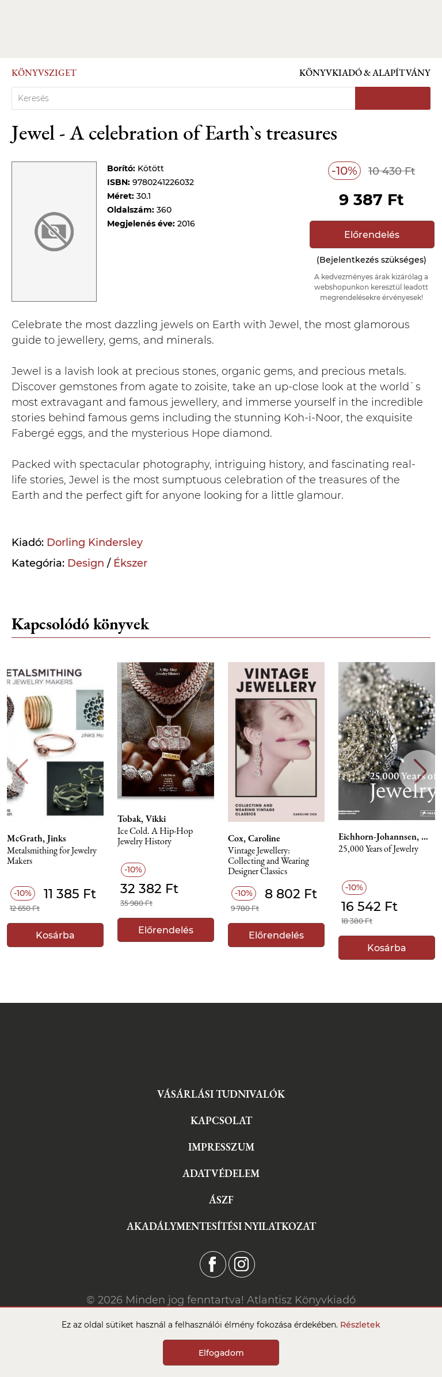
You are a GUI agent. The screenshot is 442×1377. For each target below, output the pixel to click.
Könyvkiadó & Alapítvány (364, 73)
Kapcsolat (221, 1120)
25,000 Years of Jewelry (378, 849)
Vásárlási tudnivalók (221, 1094)
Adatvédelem (221, 1173)
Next (420, 771)
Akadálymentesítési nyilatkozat (221, 1226)
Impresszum (221, 1146)
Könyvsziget (44, 73)
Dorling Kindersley (95, 542)
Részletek (360, 1325)
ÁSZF (221, 1199)
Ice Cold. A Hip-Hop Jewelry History (155, 836)
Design (85, 563)
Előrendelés (371, 234)
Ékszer (130, 563)
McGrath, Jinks (36, 838)
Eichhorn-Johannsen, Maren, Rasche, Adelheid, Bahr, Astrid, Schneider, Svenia (386, 837)
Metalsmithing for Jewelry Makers (52, 856)
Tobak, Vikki (141, 819)
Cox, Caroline (254, 838)
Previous (21, 771)
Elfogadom (221, 1353)
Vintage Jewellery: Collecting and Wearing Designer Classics (268, 861)
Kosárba (55, 935)
